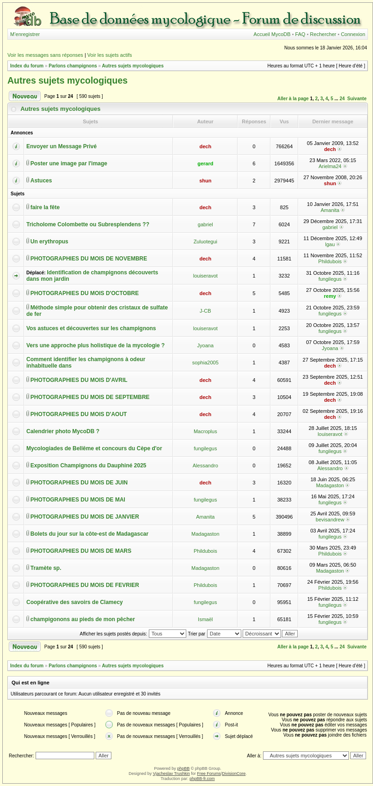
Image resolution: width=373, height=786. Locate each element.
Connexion (353, 34)
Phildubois (330, 261)
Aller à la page (293, 98)
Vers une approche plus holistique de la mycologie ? (95, 345)
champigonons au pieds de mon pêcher (83, 619)
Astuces (41, 180)
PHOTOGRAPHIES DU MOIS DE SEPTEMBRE (90, 397)
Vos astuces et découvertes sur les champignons (91, 328)
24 (342, 98)
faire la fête (45, 207)
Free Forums (209, 773)
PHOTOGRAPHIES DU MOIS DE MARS (81, 551)
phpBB (183, 768)
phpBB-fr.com (202, 778)
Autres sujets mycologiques (133, 65)
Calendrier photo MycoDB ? (62, 431)
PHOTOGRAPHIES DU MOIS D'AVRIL (79, 380)
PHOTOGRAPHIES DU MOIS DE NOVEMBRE (89, 258)
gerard (205, 163)
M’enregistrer (25, 34)
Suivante (357, 98)
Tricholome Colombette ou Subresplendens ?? (87, 224)
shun (205, 180)
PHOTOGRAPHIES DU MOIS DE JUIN (79, 482)
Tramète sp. (46, 568)
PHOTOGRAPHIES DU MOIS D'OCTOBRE (85, 293)
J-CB (205, 311)
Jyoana (205, 345)
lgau (330, 244)
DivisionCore (233, 773)
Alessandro (205, 465)
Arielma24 (330, 166)
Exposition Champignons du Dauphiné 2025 (89, 465)
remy (330, 296)
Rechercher (323, 34)
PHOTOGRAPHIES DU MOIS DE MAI (78, 499)
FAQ (300, 34)
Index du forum (26, 65)
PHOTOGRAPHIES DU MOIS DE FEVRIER (85, 585)
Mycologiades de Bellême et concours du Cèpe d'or (94, 448)
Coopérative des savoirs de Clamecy (74, 602)
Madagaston (330, 485)
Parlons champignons (73, 65)
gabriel (205, 224)
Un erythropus (49, 241)
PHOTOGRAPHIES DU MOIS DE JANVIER (85, 517)
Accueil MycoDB (272, 34)
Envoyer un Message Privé (61, 146)
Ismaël (205, 619)
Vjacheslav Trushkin (171, 773)
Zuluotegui (205, 241)
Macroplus (205, 431)
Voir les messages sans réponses (45, 55)
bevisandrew (330, 519)
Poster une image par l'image (69, 163)
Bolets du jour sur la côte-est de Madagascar (89, 534)
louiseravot (205, 275)
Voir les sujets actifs (109, 55)
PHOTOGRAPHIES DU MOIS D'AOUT (79, 414)
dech (205, 146)
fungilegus (330, 279)
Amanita (330, 210)
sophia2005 (205, 362)
